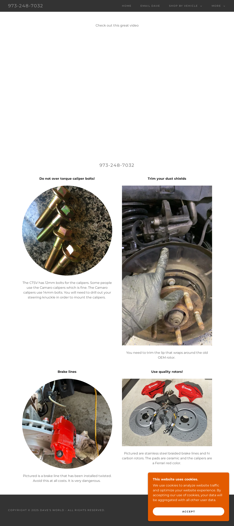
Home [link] (127, 5)
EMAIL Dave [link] (150, 5)
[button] (185, 5)
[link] (25, 6)
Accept (188, 511)
